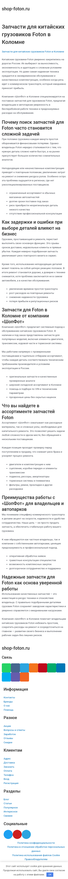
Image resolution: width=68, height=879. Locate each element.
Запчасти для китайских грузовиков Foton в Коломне (33, 51)
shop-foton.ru (16, 8)
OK (49, 874)
